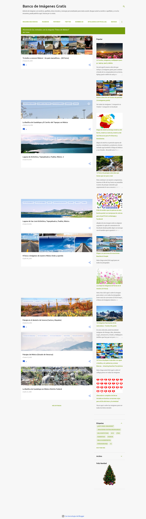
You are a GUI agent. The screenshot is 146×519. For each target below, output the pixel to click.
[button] (89, 65)
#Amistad (101, 437)
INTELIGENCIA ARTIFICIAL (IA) (97, 21)
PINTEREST (56, 21)
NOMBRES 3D (79, 21)
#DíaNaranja (102, 444)
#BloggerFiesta (104, 440)
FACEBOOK (45, 21)
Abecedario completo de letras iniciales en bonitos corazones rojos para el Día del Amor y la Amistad (108, 398)
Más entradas (56, 405)
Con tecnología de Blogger (73, 516)
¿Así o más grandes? (105, 426)
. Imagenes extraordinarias (108, 430)
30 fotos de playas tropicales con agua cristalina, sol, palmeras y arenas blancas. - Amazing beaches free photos (109, 363)
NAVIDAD (114, 21)
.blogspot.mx (102, 433)
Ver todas (26, 32)
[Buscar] (124, 6)
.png (118, 433)
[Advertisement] (56, 84)
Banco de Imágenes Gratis (44, 6)
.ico (112, 433)
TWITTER (68, 21)
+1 (111, 444)
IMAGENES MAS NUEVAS (30, 21)
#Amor (110, 437)
